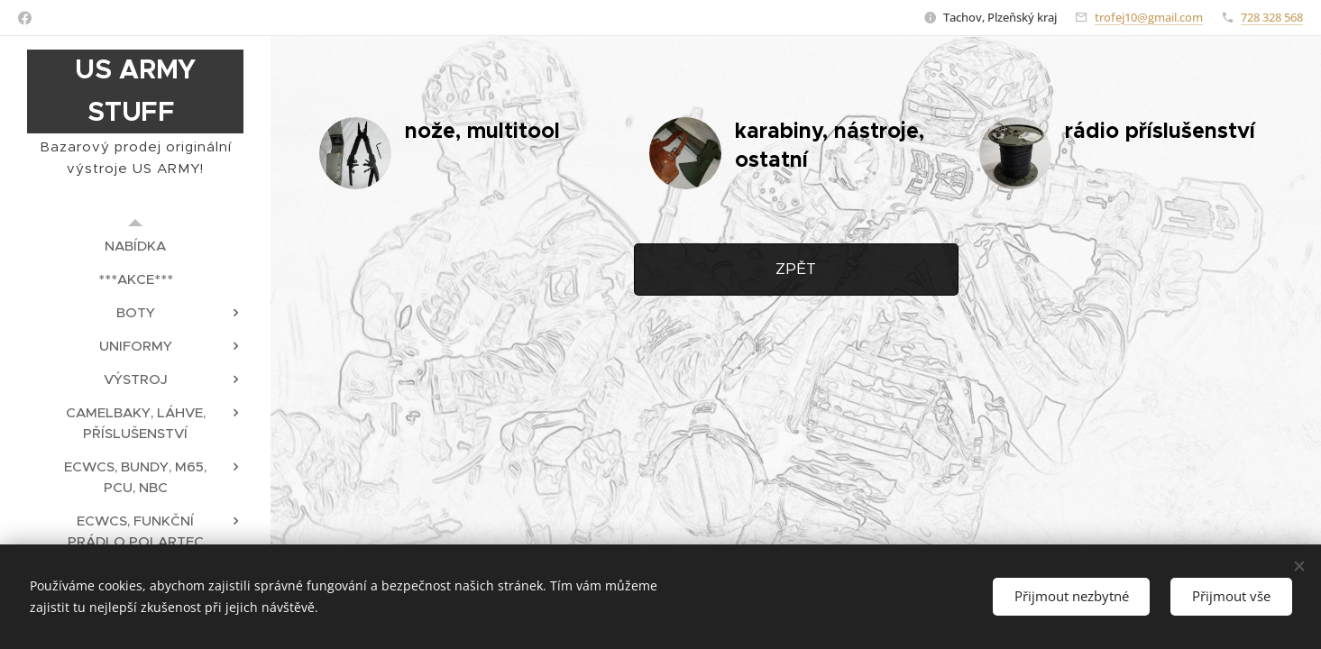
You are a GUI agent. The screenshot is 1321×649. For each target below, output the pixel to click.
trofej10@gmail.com (1149, 17)
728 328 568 (1272, 17)
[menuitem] (135, 245)
